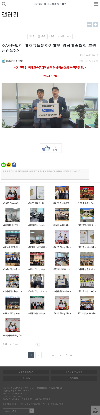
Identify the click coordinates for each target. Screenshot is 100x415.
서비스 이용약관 (25, 371)
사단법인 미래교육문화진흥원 (50, 4)
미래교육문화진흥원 (14, 61)
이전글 (31, 36)
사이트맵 (74, 378)
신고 (69, 36)
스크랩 (61, 36)
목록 (41, 36)
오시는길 (26, 378)
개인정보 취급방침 (73, 371)
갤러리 (10, 14)
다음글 (51, 36)
